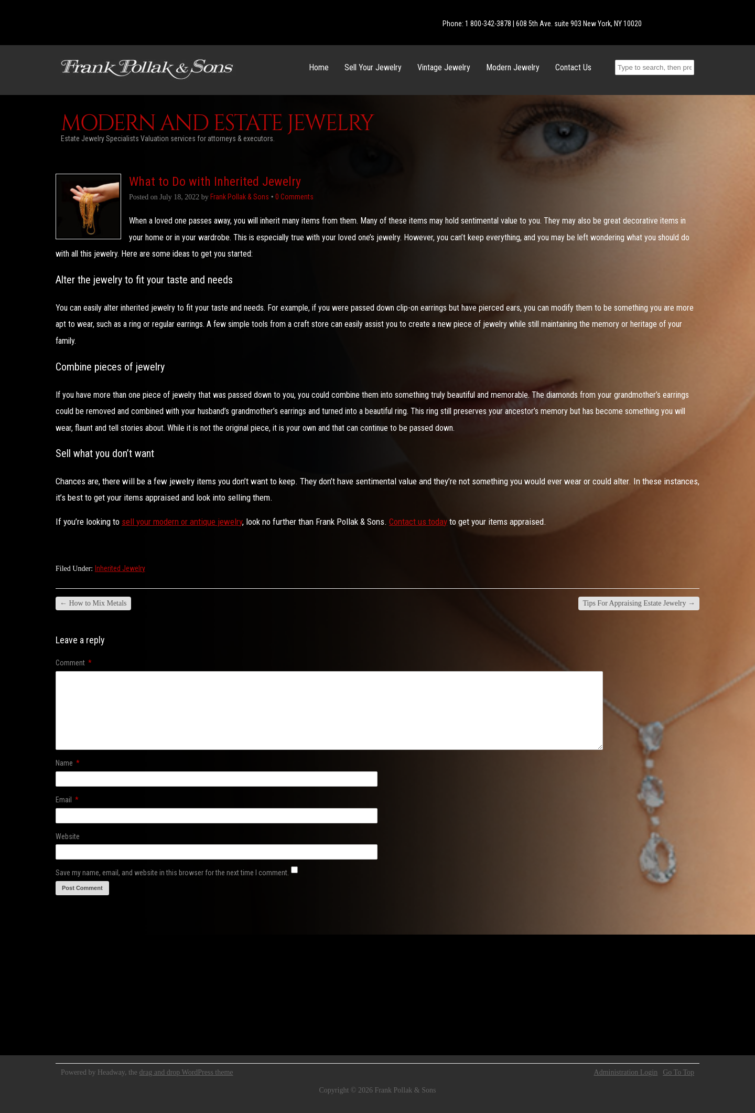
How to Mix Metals (93, 603)
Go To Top (678, 1072)
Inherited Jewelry (120, 568)
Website (68, 836)
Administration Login (626, 1072)
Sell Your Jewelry (373, 67)
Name (68, 763)
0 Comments (294, 197)
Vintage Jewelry (443, 67)
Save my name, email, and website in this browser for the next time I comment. (172, 872)
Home (319, 67)
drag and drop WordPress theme (186, 1072)
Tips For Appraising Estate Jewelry (639, 603)
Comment (74, 663)
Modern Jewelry (513, 67)
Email (67, 800)
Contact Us (573, 67)
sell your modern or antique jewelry (182, 521)
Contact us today (418, 521)
